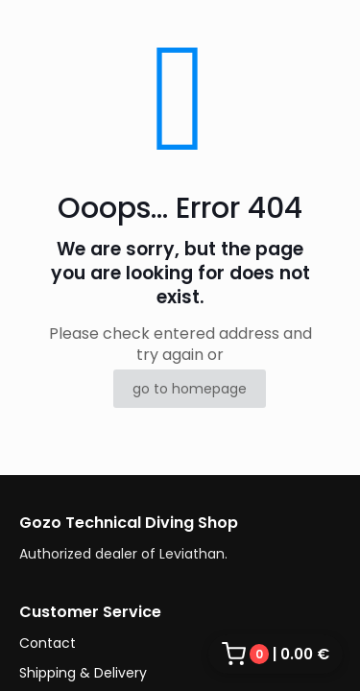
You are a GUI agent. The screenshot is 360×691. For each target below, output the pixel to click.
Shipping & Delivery (83, 672)
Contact (47, 643)
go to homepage (189, 388)
